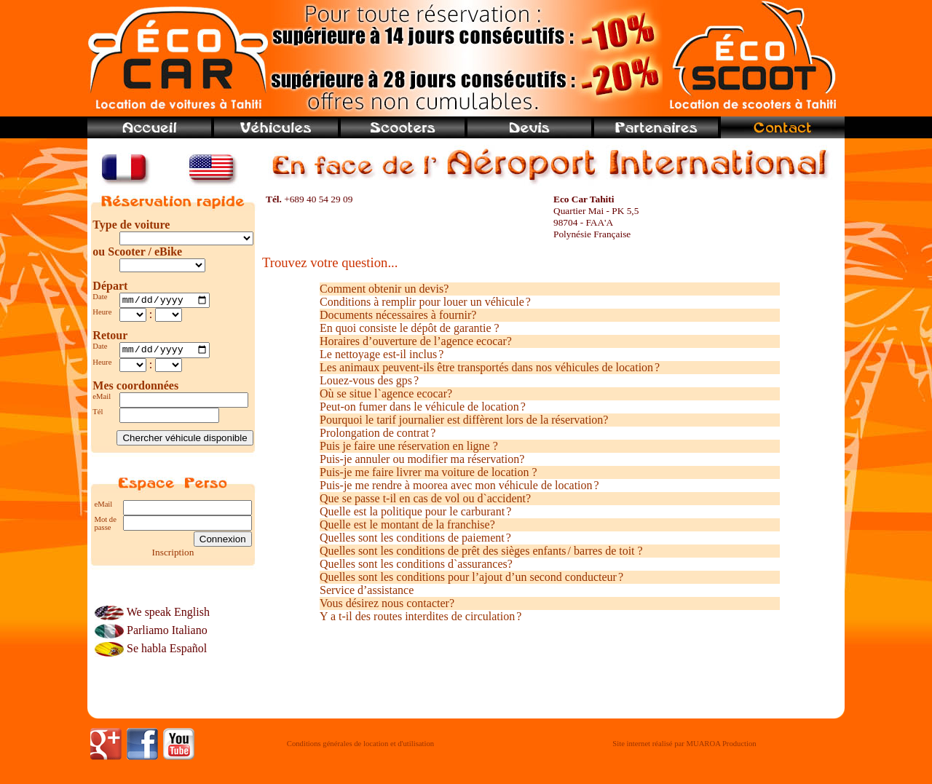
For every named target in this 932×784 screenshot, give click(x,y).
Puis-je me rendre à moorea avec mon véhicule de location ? (459, 485)
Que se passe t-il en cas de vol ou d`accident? (425, 498)
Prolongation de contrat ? (377, 433)
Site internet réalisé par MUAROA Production (684, 748)
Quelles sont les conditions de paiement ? (415, 537)
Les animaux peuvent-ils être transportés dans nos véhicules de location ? (490, 367)
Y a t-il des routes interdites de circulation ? (420, 616)
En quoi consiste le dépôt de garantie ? (409, 328)
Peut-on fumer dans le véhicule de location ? (423, 406)
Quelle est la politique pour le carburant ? (415, 511)
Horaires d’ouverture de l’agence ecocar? (416, 341)
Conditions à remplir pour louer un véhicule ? (425, 302)
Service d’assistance (367, 590)
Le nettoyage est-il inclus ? (381, 354)
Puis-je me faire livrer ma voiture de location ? (428, 472)
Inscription (173, 555)
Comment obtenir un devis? (384, 288)
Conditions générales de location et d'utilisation (360, 748)
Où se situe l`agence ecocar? (386, 393)
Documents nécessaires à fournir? (398, 315)
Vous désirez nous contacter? (387, 603)
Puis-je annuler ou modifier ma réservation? (422, 459)
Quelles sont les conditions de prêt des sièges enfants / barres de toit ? (481, 551)
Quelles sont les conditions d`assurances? (416, 564)
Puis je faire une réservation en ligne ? (409, 446)
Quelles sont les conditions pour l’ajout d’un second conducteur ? (471, 577)
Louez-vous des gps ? (369, 380)
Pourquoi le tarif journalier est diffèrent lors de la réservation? (464, 419)
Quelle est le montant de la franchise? (407, 524)
